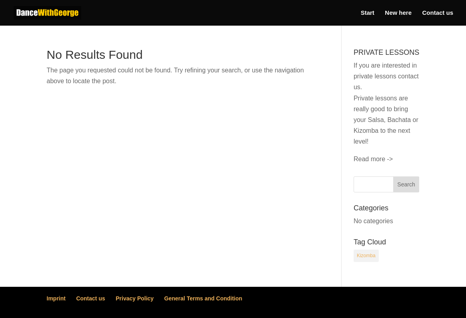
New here (398, 13)
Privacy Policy (135, 298)
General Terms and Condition (203, 298)
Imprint (56, 298)
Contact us (437, 13)
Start (367, 13)
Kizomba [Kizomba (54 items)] (366, 255)
